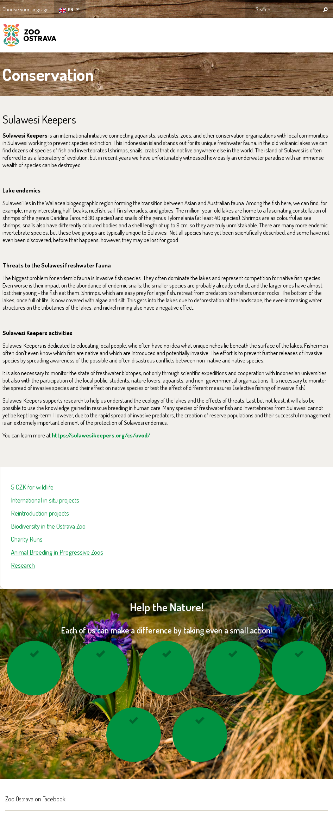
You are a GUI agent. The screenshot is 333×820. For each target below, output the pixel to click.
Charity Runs (27, 539)
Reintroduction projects (40, 513)
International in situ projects (45, 500)
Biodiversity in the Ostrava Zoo (48, 526)
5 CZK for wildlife (32, 486)
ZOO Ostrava (30, 36)
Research (23, 565)
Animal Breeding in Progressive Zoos (57, 552)
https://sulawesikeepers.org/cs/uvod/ (101, 435)
